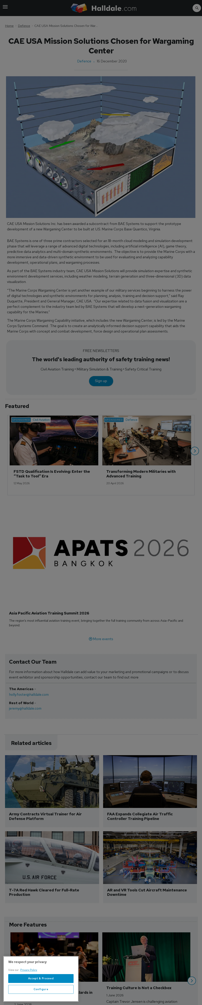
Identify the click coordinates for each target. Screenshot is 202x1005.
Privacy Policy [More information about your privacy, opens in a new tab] (28, 985)
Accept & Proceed (41, 993)
